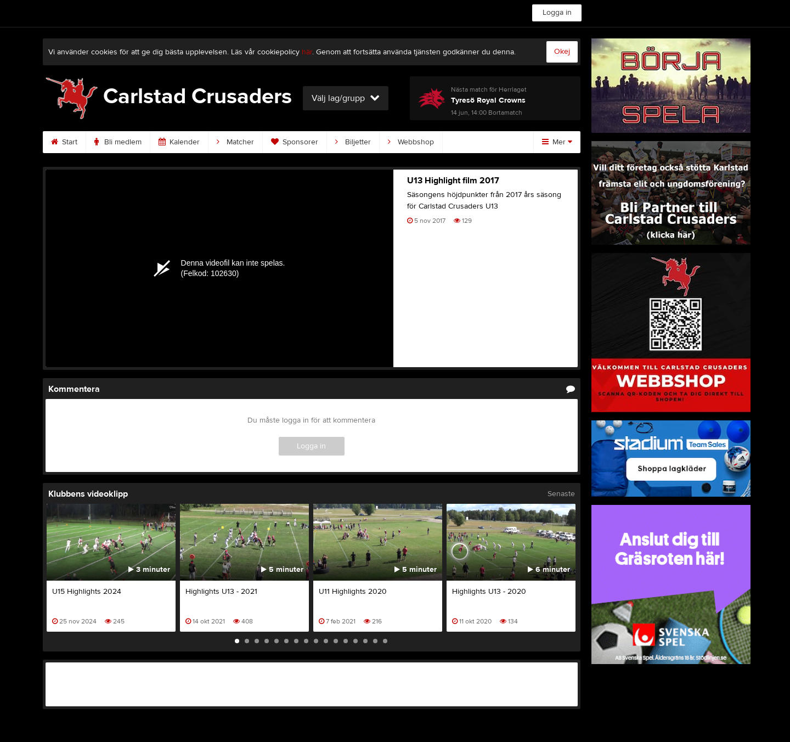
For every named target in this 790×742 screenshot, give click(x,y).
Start (64, 142)
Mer (557, 142)
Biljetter (353, 142)
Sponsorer (294, 142)
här (307, 52)
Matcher (235, 142)
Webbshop (411, 142)
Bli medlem (118, 142)
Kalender (179, 142)
